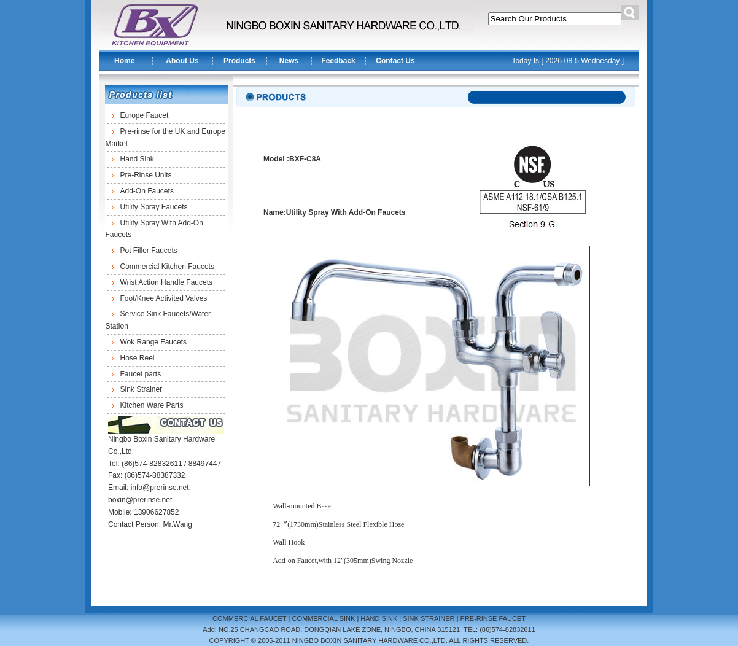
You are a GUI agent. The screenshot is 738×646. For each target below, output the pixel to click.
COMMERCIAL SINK (323, 618)
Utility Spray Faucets (154, 207)
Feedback (338, 60)
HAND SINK (378, 618)
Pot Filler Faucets (148, 250)
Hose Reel (137, 358)
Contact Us (395, 60)
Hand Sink (137, 159)
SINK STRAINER (428, 618)
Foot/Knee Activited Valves (164, 298)
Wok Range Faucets (153, 342)
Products (239, 60)
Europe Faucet (144, 115)
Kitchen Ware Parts (152, 405)
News (288, 60)
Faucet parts (140, 374)
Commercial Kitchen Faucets (167, 266)
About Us (182, 60)
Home (124, 60)
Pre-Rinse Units (146, 175)
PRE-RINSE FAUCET (493, 618)
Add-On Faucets (147, 191)
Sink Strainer (141, 389)
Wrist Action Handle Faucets (166, 282)
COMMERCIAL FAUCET (249, 618)
